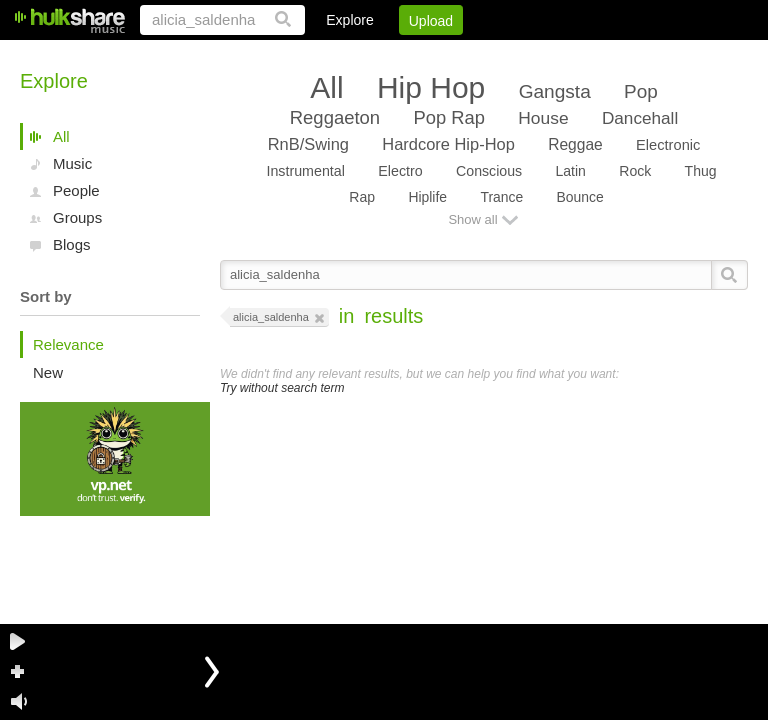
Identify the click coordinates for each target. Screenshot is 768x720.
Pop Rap (448, 117)
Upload (431, 21)
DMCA (542, 55)
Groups (77, 217)
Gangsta (555, 91)
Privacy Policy (636, 55)
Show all (472, 219)
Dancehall (640, 118)
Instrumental (305, 171)
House (543, 118)
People (76, 190)
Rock (635, 171)
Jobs (477, 55)
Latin (570, 171)
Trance (501, 197)
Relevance (68, 344)
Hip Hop (431, 87)
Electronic (668, 145)
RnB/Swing (308, 144)
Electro (400, 171)
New (48, 372)
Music (72, 163)
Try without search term (282, 388)
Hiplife (427, 197)
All (61, 136)
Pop (641, 91)
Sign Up (407, 55)
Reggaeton (335, 117)
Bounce (580, 197)
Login (335, 55)
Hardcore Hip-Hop (448, 144)
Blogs (72, 244)
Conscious (489, 171)
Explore (349, 20)
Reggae (575, 144)
